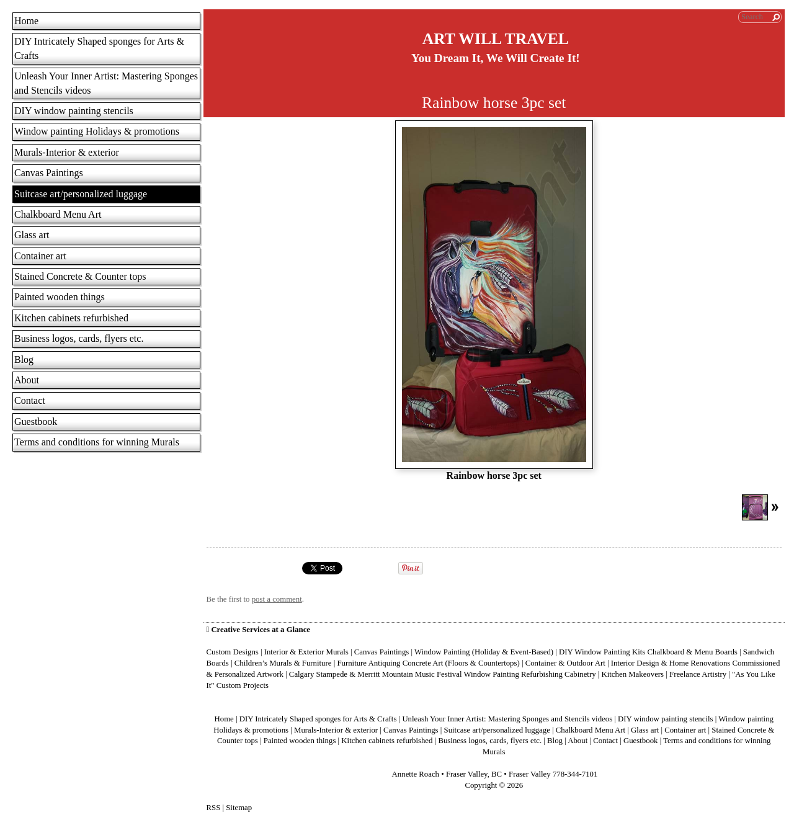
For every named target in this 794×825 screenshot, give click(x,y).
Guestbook (35, 421)
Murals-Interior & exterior (66, 152)
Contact (29, 400)
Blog (23, 359)
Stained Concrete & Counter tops (80, 276)
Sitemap (239, 807)
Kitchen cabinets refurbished (71, 318)
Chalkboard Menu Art (57, 214)
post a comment (277, 599)
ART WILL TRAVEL (495, 39)
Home (26, 21)
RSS (214, 807)
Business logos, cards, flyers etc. (78, 338)
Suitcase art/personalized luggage (80, 194)
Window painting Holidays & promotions (96, 131)
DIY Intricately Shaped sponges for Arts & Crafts (99, 48)
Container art (40, 256)
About (26, 380)
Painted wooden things (59, 297)
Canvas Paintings (48, 172)
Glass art (31, 235)
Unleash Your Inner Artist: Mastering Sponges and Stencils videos (106, 83)
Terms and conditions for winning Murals (96, 442)
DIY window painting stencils (73, 110)
